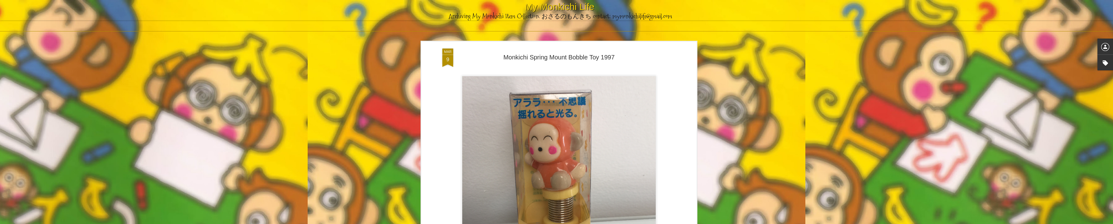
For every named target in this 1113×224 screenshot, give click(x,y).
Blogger (587, 220)
